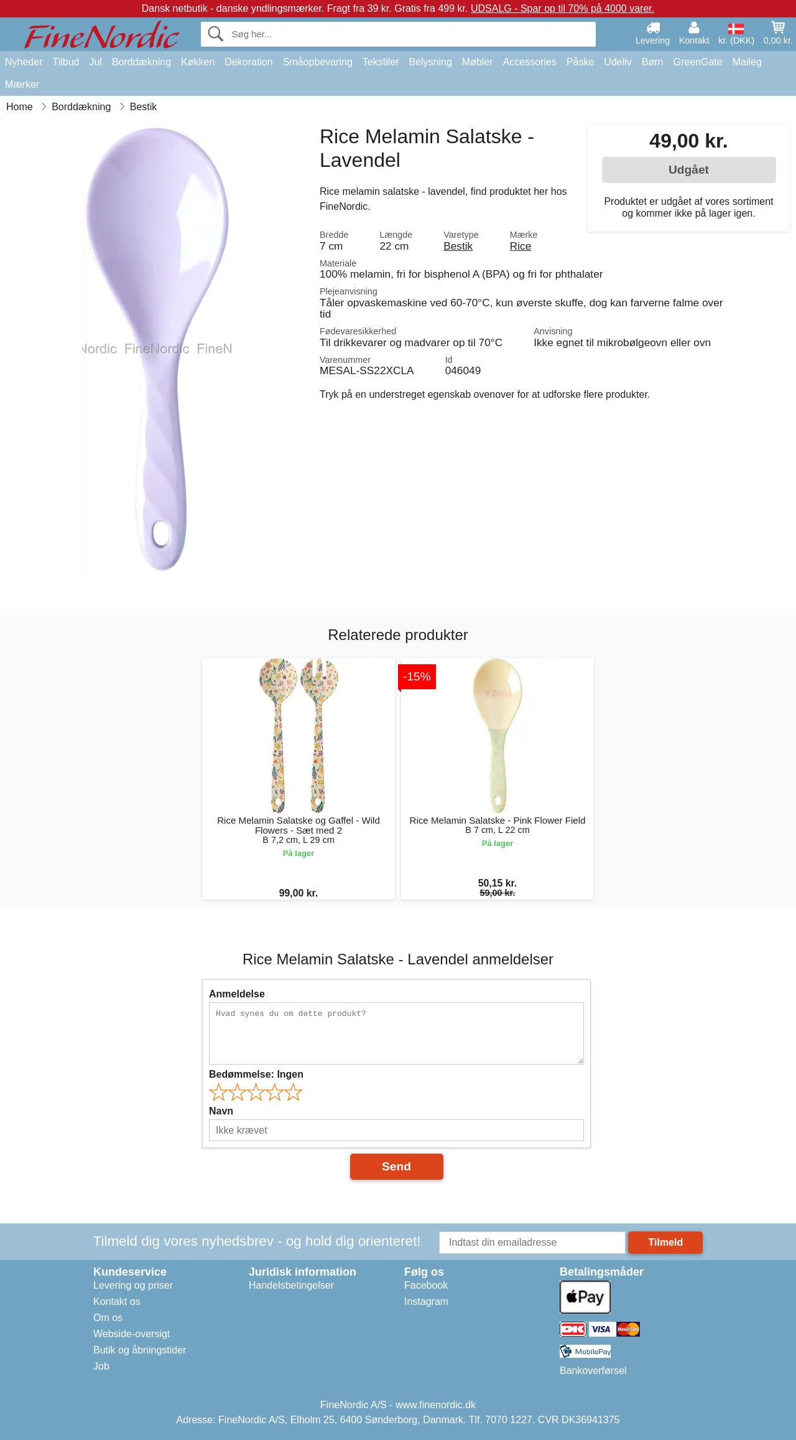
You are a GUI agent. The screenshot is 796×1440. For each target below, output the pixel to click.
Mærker (22, 84)
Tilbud (65, 62)
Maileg (747, 62)
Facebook (426, 1285)
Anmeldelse (237, 994)
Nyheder (23, 62)
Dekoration (248, 62)
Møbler (477, 62)
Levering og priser (133, 1285)
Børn (653, 62)
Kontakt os (117, 1301)
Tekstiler (381, 62)
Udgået (689, 169)
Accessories (530, 62)
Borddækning (141, 62)
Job (101, 1366)
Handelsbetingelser (291, 1285)
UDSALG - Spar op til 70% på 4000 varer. (562, 8)
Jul (95, 62)
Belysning (430, 62)
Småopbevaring (318, 62)
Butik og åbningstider (139, 1350)
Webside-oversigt (131, 1334)
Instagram (426, 1301)
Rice (521, 246)
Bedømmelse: (256, 1074)
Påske (580, 62)
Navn (221, 1111)
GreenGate (698, 62)
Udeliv (617, 62)
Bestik (458, 246)
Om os (108, 1317)
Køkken (198, 62)
